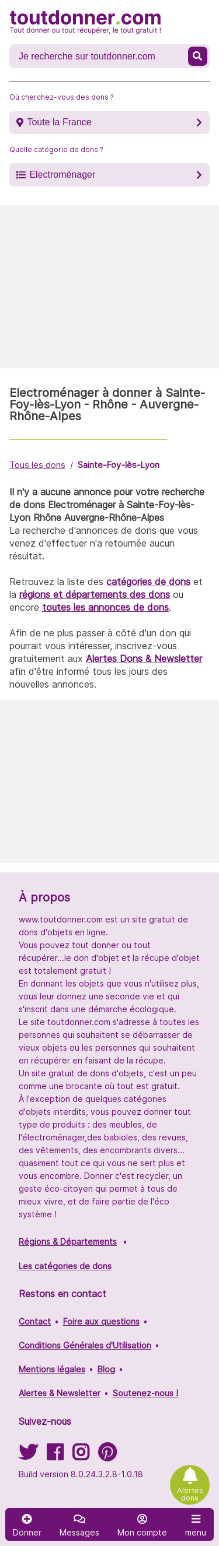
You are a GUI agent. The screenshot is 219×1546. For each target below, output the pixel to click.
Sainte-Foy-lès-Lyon (118, 465)
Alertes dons (190, 1494)
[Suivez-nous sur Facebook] (55, 1456)
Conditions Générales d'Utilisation (85, 1345)
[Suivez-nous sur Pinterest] (107, 1456)
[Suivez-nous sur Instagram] (80, 1456)
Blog (106, 1369)
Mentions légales (52, 1369)
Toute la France (59, 122)
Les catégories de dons (65, 1266)
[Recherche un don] (100, 56)
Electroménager (62, 174)
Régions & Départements (68, 1241)
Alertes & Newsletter (59, 1393)
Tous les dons (37, 465)
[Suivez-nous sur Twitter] (28, 1456)
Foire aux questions (101, 1321)
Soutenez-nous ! (145, 1393)
